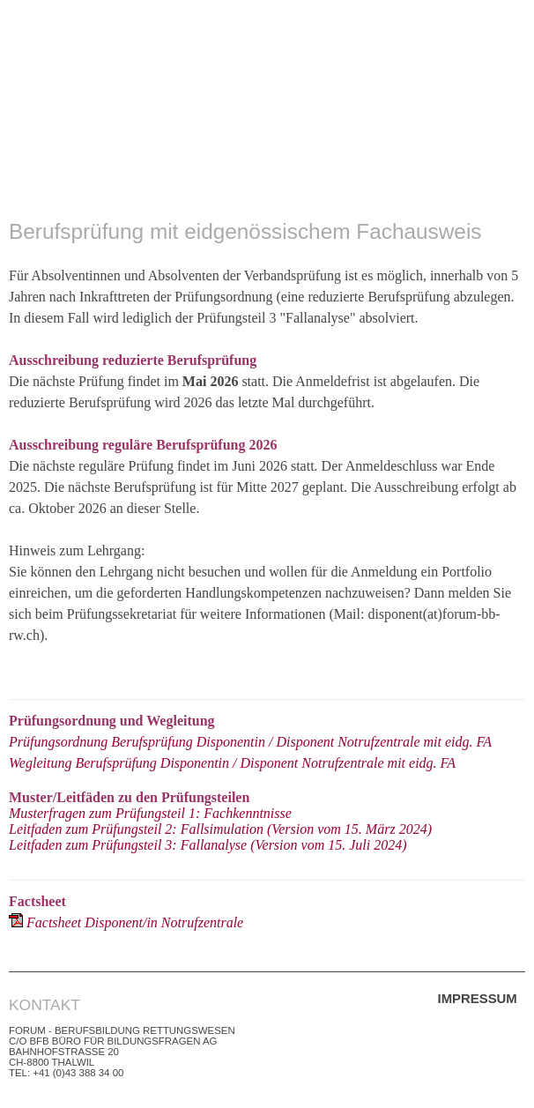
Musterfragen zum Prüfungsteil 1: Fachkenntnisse (150, 813)
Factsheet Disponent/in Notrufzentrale (134, 922)
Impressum (477, 998)
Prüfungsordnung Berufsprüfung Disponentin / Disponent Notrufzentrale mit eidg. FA (250, 741)
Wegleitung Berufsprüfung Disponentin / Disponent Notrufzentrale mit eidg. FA (232, 762)
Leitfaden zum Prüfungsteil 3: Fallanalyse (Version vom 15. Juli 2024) (208, 844)
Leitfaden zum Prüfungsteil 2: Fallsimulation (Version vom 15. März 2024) (220, 829)
